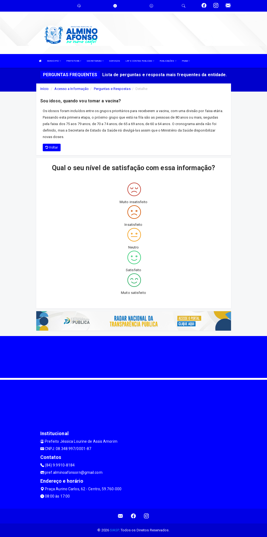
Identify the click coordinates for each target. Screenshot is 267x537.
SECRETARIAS (95, 61)
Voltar (51, 147)
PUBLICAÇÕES (168, 61)
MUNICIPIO (54, 61)
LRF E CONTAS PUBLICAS (140, 61)
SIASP (114, 530)
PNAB (186, 61)
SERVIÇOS (114, 61)
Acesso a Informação (71, 89)
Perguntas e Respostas (112, 89)
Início (44, 89)
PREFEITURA (73, 61)
